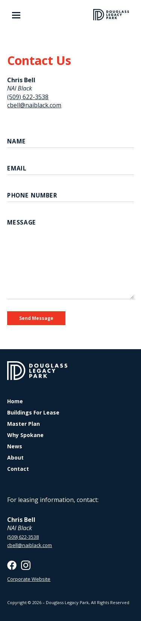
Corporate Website (28, 579)
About (15, 457)
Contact (18, 469)
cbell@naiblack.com (34, 105)
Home (15, 401)
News (14, 446)
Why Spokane (25, 435)
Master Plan (23, 424)
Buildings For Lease (33, 412)
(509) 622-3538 (28, 97)
